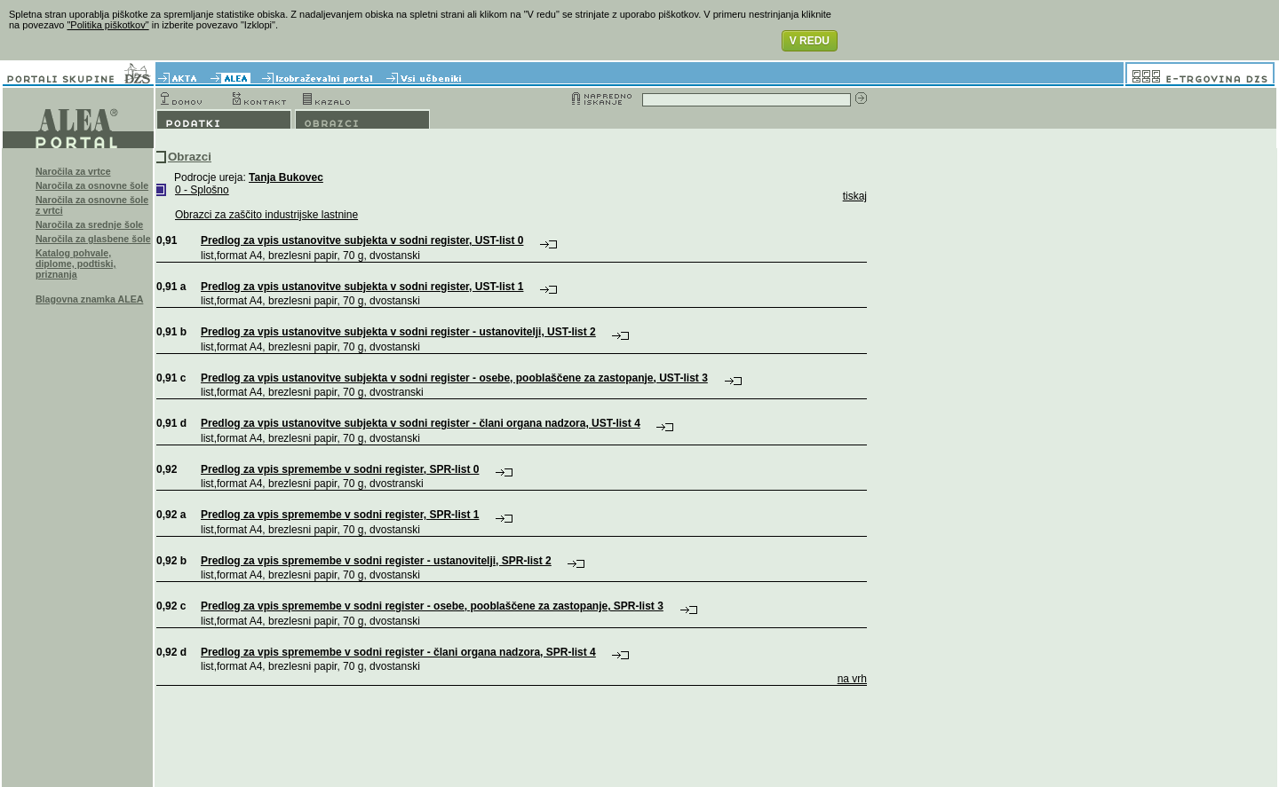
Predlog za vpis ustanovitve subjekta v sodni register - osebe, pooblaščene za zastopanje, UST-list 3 (454, 378)
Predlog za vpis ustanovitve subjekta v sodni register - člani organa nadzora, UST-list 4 (420, 423)
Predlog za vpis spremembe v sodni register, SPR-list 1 (340, 514)
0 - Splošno (202, 190)
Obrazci (189, 156)
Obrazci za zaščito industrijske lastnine (266, 215)
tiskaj (855, 196)
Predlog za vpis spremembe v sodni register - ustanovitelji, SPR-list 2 (376, 561)
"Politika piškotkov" (107, 25)
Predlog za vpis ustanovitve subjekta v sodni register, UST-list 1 (362, 286)
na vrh (852, 679)
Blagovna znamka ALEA (90, 299)
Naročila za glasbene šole (93, 238)
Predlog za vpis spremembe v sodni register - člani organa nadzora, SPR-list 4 (398, 652)
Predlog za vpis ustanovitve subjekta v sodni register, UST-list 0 (362, 240)
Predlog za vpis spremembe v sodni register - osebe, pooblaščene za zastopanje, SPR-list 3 (432, 606)
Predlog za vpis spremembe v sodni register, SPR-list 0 (340, 469)
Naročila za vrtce (73, 171)
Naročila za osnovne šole (92, 185)
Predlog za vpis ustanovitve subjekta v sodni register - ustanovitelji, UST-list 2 (398, 332)
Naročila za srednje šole (89, 224)
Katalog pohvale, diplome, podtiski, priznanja (76, 263)
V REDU (810, 41)
